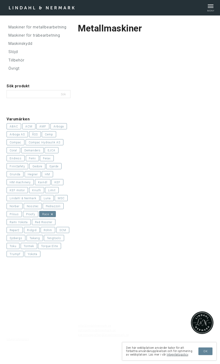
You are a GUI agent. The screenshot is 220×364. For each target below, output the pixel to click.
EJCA (51, 150)
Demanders (32, 150)
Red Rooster (43, 222)
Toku (13, 246)
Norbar (14, 206)
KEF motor (17, 190)
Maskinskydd (20, 43)
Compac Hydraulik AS (44, 142)
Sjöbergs (16, 238)
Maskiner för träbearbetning (34, 35)
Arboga (59, 126)
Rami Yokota (19, 222)
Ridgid (32, 230)
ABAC (14, 126)
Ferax (47, 158)
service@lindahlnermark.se (97, 330)
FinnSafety (17, 166)
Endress (16, 158)
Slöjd (13, 52)
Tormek (29, 246)
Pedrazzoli (53, 206)
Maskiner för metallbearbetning (37, 27)
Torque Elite (49, 246)
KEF (57, 182)
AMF (42, 126)
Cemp (49, 134)
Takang (35, 238)
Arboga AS (17, 134)
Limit (52, 190)
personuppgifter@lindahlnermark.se (103, 335)
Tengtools (54, 238)
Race (47, 214)
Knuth (36, 190)
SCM (62, 230)
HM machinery (20, 182)
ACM (28, 126)
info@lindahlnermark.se (94, 325)
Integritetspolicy (18, 339)
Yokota (32, 254)
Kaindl (42, 182)
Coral (13, 150)
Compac (15, 142)
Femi (32, 158)
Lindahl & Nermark (23, 198)
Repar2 (15, 230)
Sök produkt (18, 86)
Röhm (48, 230)
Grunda (15, 174)
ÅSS (35, 134)
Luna (47, 198)
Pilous (14, 214)
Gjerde (53, 166)
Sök (64, 94)
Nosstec (33, 206)
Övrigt (13, 68)
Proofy (30, 214)
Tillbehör (16, 60)
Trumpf (15, 254)
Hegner (33, 174)
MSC (61, 198)
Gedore (37, 166)
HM (47, 174)
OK (205, 351)
